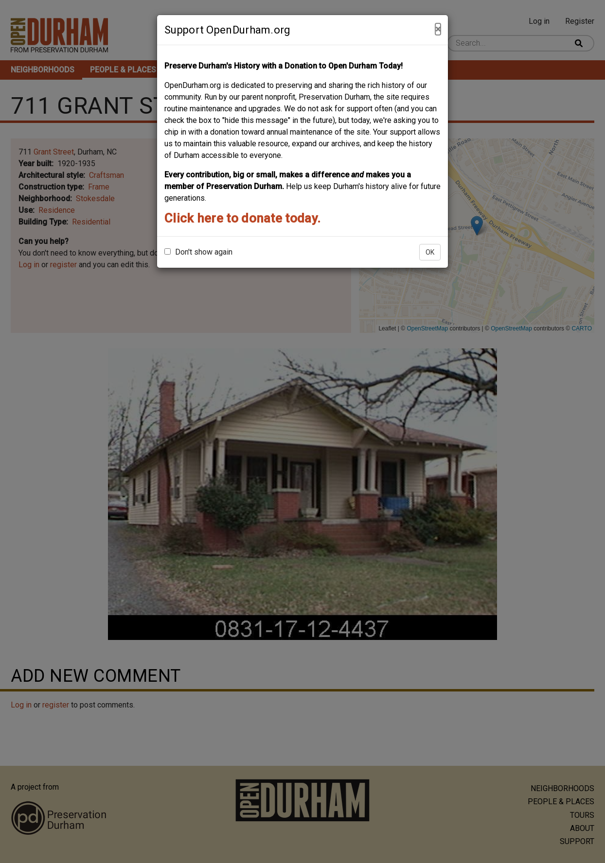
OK (430, 252)
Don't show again (198, 252)
